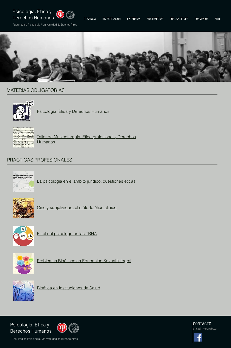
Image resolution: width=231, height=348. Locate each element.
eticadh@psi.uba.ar (205, 329)
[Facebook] (198, 337)
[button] (90, 19)
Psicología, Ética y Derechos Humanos (73, 111)
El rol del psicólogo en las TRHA (67, 233)
